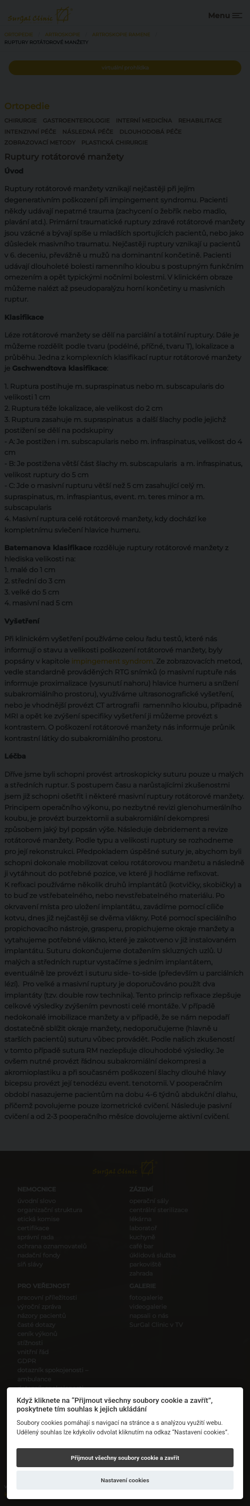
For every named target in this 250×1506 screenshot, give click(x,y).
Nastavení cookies (125, 1480)
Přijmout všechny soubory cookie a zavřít (125, 1457)
